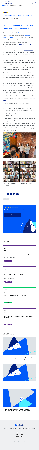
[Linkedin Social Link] (14, 441)
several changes (28, 50)
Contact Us (19, 432)
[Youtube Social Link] (24, 441)
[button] (32, 3)
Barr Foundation (22, 33)
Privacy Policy (19, 434)
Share (4, 194)
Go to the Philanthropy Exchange (13, 214)
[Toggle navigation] (35, 3)
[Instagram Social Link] (18, 441)
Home (3, 5)
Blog (7, 5)
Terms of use (19, 436)
